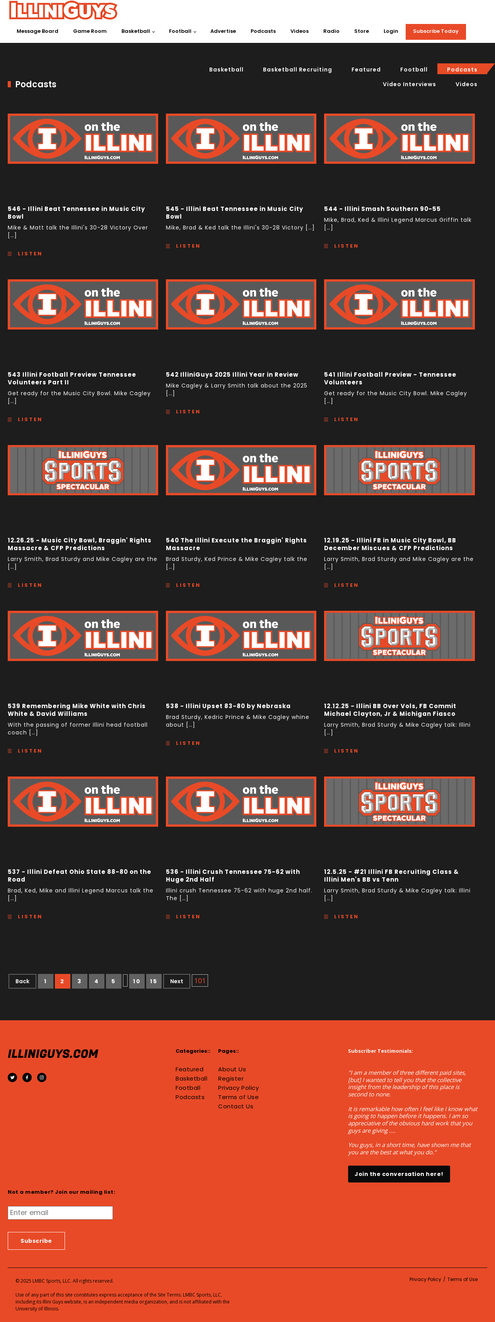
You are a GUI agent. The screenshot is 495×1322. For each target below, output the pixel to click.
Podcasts (263, 31)
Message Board (37, 31)
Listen (29, 253)
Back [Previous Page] (22, 981)
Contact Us (235, 1106)
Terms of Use (238, 1097)
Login (391, 31)
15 (154, 981)
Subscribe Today (436, 31)
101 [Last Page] (200, 980)
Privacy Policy (238, 1088)
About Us (232, 1069)
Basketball (135, 31)
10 (137, 981)
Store (361, 31)
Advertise (223, 31)
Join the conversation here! (399, 1174)
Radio (331, 31)
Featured (366, 69)
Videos (299, 31)
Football (180, 31)
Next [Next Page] (176, 981)
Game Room (90, 31)
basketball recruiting (297, 69)
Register (231, 1078)
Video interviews (409, 84)
